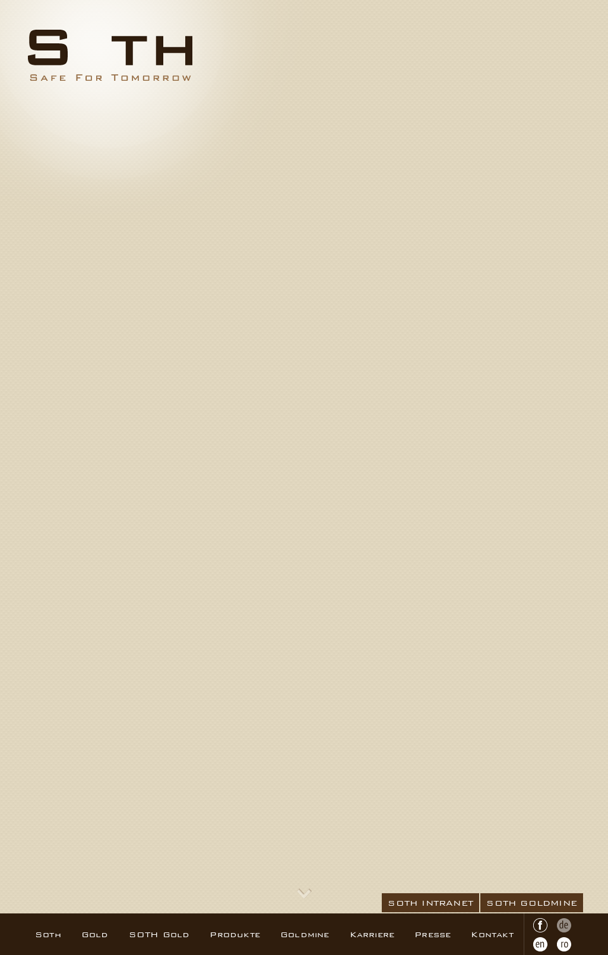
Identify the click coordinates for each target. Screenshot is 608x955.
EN (540, 944)
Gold (95, 934)
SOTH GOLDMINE (531, 902)
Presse (432, 934)
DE (564, 925)
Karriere (372, 934)
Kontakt (492, 934)
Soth (48, 934)
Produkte (235, 934)
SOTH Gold (159, 934)
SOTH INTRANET (430, 902)
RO (564, 944)
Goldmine (305, 934)
